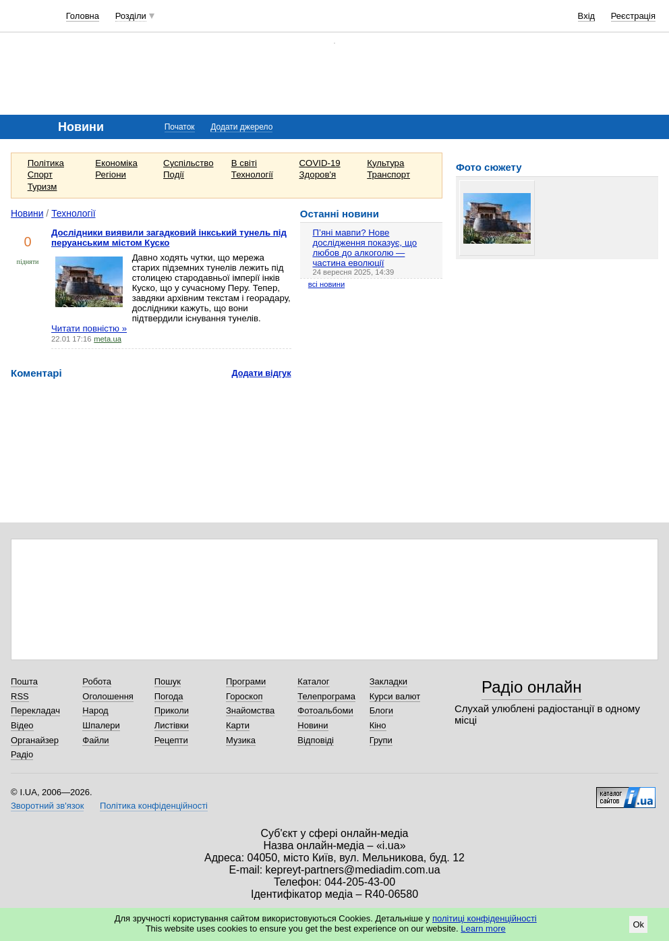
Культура (385, 163)
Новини (27, 213)
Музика (241, 740)
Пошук (167, 681)
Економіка (116, 163)
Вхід (586, 16)
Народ (95, 710)
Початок (180, 127)
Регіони (110, 174)
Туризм (42, 187)
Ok (638, 924)
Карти (238, 725)
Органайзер (35, 740)
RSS (20, 696)
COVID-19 (320, 163)
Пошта (24, 681)
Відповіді (315, 740)
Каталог (313, 681)
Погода (168, 696)
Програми (246, 681)
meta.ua (107, 339)
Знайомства (250, 710)
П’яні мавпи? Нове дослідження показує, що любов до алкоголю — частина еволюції (364, 247)
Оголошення (108, 696)
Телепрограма (326, 696)
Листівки (171, 725)
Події (173, 174)
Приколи (171, 710)
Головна (82, 16)
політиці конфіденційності (484, 918)
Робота (96, 681)
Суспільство (188, 163)
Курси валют (395, 696)
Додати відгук (261, 373)
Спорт (40, 174)
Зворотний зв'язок (47, 806)
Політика (46, 163)
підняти (28, 261)
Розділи (130, 16)
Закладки (388, 681)
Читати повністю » (89, 328)
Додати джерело (241, 127)
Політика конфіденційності (154, 806)
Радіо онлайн (532, 687)
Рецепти (171, 740)
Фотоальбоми (325, 710)
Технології (252, 174)
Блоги (381, 710)
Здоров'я (318, 174)
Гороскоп (244, 696)
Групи (381, 740)
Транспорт (388, 174)
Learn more (483, 928)
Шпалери (101, 725)
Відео (22, 725)
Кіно (378, 725)
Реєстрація (633, 16)
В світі (244, 163)
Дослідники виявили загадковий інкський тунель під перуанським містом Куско (169, 237)
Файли (95, 740)
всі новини (326, 284)
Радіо (22, 754)
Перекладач (35, 710)
